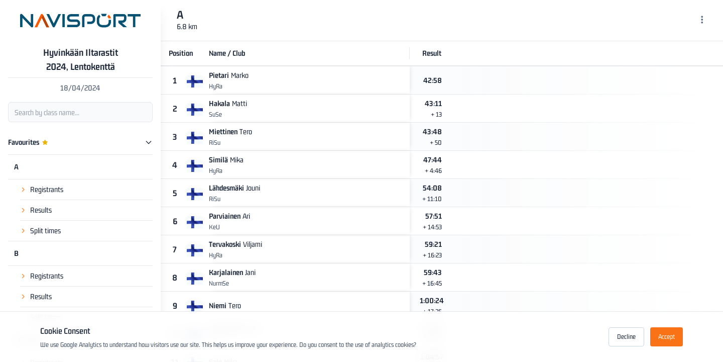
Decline (626, 336)
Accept (666, 336)
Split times (45, 230)
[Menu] (702, 21)
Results (41, 210)
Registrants (46, 189)
